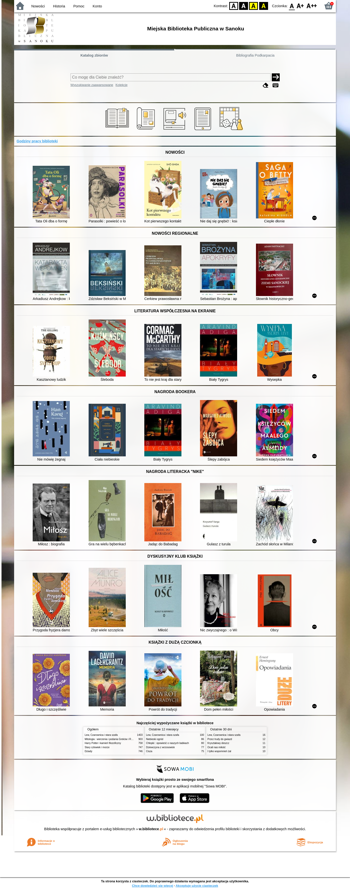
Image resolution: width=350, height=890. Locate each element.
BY (263, 5)
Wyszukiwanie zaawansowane (92, 85)
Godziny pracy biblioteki (37, 141)
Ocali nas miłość (216, 747)
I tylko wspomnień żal (219, 751)
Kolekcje (121, 85)
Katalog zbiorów (94, 55)
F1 (300, 5)
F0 (291, 5)
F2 (311, 5)
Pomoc (78, 6)
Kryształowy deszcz (218, 743)
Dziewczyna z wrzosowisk (160, 747)
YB (253, 5)
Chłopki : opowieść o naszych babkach (167, 743)
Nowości (38, 6)
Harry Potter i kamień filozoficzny (103, 743)
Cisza (149, 751)
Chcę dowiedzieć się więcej (152, 886)
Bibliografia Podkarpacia (255, 55)
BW (243, 5)
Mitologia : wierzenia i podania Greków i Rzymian (112, 739)
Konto (97, 6)
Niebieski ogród (154, 739)
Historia (59, 6)
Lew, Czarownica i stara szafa (101, 735)
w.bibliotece (151, 829)
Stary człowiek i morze (97, 747)
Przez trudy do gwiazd (219, 739)
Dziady (88, 751)
